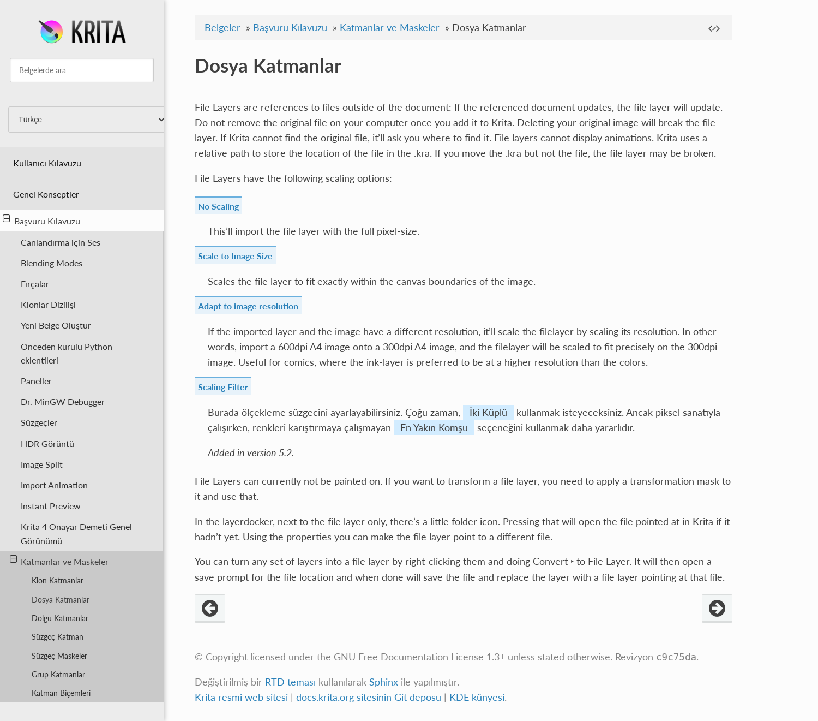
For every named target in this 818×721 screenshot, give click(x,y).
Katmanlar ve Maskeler (59, 561)
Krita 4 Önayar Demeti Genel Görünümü (76, 533)
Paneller (36, 381)
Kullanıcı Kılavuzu (47, 163)
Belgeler (222, 27)
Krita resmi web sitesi (241, 697)
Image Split (42, 464)
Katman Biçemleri (61, 693)
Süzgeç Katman (57, 636)
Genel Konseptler (46, 194)
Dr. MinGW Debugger (63, 401)
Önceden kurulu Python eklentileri (66, 353)
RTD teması (290, 682)
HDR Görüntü (47, 443)
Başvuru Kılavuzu (41, 220)
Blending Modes (51, 263)
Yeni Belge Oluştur (56, 325)
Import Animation (54, 485)
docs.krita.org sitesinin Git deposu (370, 697)
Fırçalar (35, 283)
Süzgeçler (39, 422)
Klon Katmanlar (57, 580)
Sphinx (383, 682)
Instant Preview (51, 505)
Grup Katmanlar (58, 674)
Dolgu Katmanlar (60, 618)
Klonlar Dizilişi (48, 304)
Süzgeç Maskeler (59, 655)
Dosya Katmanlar (60, 599)
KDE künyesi (476, 697)
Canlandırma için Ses (60, 242)
